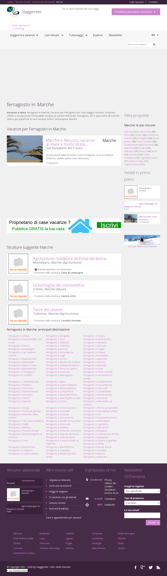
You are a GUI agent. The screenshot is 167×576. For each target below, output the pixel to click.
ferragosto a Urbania (95, 352)
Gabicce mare (136, 161)
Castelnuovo (28, 480)
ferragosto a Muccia (94, 453)
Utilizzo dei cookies (110, 485)
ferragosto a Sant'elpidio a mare (101, 411)
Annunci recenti (57, 502)
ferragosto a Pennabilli (58, 411)
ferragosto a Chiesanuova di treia (101, 433)
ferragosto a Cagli (55, 355)
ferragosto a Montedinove (22, 368)
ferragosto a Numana (95, 342)
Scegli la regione (135, 486)
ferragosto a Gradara (57, 427)
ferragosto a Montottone (21, 447)
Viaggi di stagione (58, 491)
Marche (122, 538)
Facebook (136, 567)
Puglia (69, 543)
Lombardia (97, 538)
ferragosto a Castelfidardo (97, 391)
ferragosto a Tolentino (58, 345)
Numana (148, 144)
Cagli (142, 157)
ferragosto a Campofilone (59, 391)
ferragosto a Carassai (57, 414)
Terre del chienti (48, 309)
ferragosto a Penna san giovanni (101, 407)
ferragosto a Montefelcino (60, 447)
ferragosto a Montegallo (21, 362)
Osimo (153, 157)
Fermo (142, 151)
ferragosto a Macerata (95, 398)
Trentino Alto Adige (49, 548)
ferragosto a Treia (18, 440)
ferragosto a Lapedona (96, 424)
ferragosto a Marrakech (96, 427)
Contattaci (153, 2)
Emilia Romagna (126, 533)
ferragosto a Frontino (95, 450)
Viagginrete (31, 11)
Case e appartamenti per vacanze (63, 517)
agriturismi (24, 25)
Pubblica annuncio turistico (133, 12)
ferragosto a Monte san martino (63, 362)
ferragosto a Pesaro (94, 335)
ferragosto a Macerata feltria (61, 394)
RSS (158, 567)
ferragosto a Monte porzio (98, 447)
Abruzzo (17, 533)
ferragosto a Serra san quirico (61, 368)
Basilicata (44, 533)
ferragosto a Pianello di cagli (23, 430)
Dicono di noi (112, 492)
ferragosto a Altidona (19, 427)
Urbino (138, 134)
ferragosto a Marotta (19, 401)
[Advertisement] (83, 73)
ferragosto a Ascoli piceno (97, 339)
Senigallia (142, 138)
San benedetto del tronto (137, 131)
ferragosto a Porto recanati (98, 371)
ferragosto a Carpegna (58, 450)
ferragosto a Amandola (96, 355)
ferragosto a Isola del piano (60, 437)
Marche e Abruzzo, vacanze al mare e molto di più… (70, 142)
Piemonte (44, 543)
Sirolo (154, 151)
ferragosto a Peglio (18, 424)
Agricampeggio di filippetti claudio (140, 205)
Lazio (42, 538)
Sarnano (133, 154)
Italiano (155, 35)
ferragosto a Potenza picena (61, 407)
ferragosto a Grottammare (98, 381)
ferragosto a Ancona (94, 362)
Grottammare (131, 144)
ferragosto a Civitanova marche (62, 365)
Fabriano (129, 151)
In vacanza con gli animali (62, 497)
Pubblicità (110, 504)
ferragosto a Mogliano (95, 430)
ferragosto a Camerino (58, 371)
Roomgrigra (145, 188)
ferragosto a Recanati (95, 365)
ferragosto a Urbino (18, 335)
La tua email (132, 510)
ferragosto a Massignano (59, 375)
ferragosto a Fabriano (57, 342)
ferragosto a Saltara (19, 398)
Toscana (18, 548)
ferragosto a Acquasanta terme (100, 417)
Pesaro (142, 148)
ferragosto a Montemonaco (23, 391)
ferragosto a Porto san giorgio (24, 411)
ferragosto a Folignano (20, 450)
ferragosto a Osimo (56, 401)
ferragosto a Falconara (58, 424)
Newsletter (115, 35)
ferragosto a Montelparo (97, 420)
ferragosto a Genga (18, 407)
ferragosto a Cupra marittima (61, 384)
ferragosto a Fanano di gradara (100, 440)
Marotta (128, 148)
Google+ (142, 567)
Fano (127, 134)
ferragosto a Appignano (96, 437)
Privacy (108, 479)
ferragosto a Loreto (56, 358)
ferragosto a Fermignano (21, 371)
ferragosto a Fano (55, 339)
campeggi (19, 28)
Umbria (69, 548)
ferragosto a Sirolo (93, 368)
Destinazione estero (24, 553)
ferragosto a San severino (59, 417)
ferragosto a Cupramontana (23, 453)
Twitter (151, 567)
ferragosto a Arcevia (57, 349)
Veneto (121, 548)
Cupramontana (132, 164)
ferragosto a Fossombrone (98, 384)
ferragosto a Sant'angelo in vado (63, 398)
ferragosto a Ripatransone (22, 358)
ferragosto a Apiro (55, 381)
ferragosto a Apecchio (95, 358)
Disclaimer (110, 489)
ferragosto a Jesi (92, 414)
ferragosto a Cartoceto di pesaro (63, 430)
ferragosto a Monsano (95, 456)
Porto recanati (144, 141)
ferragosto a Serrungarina (59, 352)
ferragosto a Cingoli (94, 349)
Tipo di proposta (135, 498)
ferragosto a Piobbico (19, 384)
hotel (14, 25)
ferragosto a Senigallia (58, 335)
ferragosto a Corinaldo (20, 375)
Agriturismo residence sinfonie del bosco (69, 258)
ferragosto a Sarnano (95, 345)
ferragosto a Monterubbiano (61, 388)
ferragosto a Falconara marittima (26, 420)
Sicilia (120, 543)
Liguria (69, 538)
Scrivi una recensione (60, 485)
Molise (16, 543)
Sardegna (97, 543)
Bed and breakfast (59, 508)
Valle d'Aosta (98, 548)
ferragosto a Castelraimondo (23, 381)
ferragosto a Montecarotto (98, 394)
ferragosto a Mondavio (20, 394)
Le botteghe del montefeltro (58, 285)
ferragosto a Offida (94, 443)
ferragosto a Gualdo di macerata (63, 420)
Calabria (70, 533)
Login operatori (136, 2)
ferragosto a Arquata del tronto (62, 433)
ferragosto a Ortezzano (20, 388)
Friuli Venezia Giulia (23, 538)
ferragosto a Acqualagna (21, 349)
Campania (97, 533)
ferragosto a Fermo (18, 345)
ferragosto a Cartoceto (96, 388)
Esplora (97, 35)
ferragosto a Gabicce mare (22, 365)
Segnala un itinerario (60, 480)
